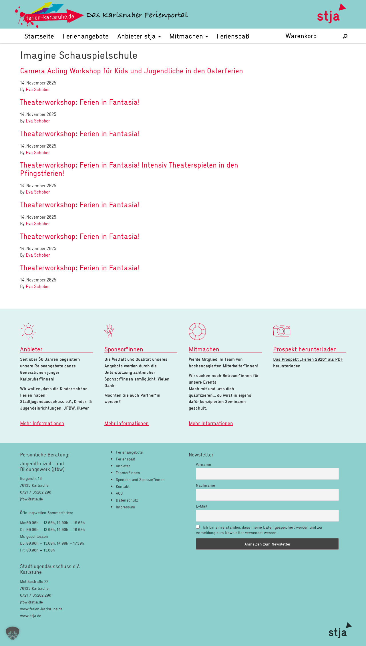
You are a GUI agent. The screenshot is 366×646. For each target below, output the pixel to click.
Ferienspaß (232, 36)
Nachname (205, 485)
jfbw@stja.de (31, 602)
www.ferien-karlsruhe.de (41, 608)
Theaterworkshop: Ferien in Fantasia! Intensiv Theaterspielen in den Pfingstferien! (129, 169)
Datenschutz (127, 500)
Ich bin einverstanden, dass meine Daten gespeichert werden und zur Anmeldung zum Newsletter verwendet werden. (259, 529)
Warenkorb (310, 35)
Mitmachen (188, 36)
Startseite (39, 36)
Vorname (203, 464)
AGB (119, 493)
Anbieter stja (139, 36)
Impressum (125, 507)
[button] (12, 633)
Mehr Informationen (42, 423)
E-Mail (201, 506)
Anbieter (123, 465)
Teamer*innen (128, 472)
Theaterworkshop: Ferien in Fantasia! (80, 102)
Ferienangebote (86, 36)
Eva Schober (38, 89)
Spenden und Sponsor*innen (140, 479)
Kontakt (123, 486)
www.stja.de (30, 615)
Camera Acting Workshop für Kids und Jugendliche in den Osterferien (131, 70)
